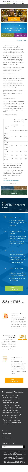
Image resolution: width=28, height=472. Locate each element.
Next (24, 40)
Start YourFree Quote (14, 19)
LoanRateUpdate (6, 433)
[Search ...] (12, 447)
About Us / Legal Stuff (8, 443)
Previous (19, 40)
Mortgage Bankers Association (11, 180)
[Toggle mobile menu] (25, 6)
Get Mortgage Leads (8, 438)
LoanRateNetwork (7, 435)
